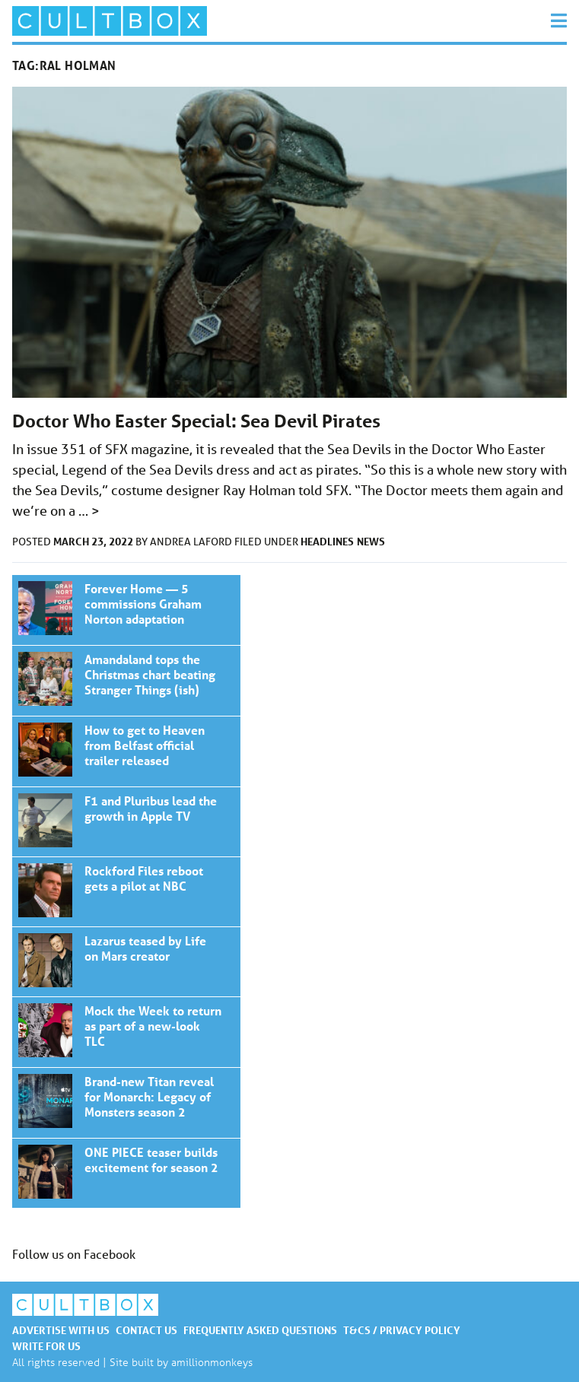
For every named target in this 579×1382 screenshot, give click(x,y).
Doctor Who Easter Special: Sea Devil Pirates (196, 421)
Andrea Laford (192, 541)
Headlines (327, 541)
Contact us (146, 1330)
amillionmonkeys (212, 1362)
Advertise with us (61, 1330)
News (371, 541)
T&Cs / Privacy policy (401, 1330)
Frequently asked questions (260, 1330)
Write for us (46, 1346)
